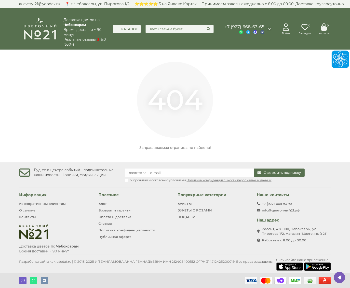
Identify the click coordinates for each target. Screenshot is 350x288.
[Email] (189, 173)
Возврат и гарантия (115, 210)
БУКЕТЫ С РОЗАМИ (194, 210)
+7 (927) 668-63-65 (244, 26)
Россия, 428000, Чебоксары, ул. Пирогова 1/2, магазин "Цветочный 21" (294, 231)
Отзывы (105, 223)
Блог (102, 204)
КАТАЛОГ (127, 29)
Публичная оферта (115, 237)
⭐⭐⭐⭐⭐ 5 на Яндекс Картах (166, 3)
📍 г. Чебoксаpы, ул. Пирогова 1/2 (97, 3)
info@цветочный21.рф (281, 210)
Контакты (27, 217)
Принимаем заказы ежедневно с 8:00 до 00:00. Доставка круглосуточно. (273, 3)
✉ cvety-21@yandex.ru (39, 3)
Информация (33, 195)
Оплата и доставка (114, 217)
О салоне (27, 210)
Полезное (108, 195)
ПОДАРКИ (186, 217)
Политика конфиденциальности (126, 230)
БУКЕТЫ (184, 204)
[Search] (180, 29)
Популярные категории (201, 195)
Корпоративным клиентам (42, 204)
